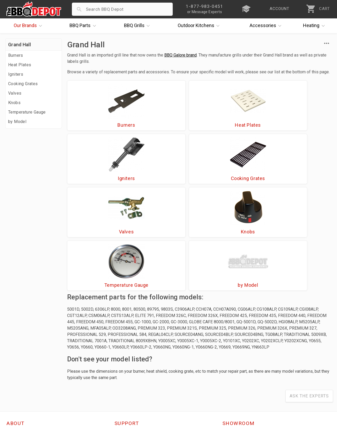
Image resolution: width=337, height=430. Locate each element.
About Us (16, 331)
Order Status (128, 331)
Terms (121, 385)
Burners (15, 55)
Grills (138, 25)
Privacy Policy (129, 377)
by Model (17, 121)
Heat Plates (19, 64)
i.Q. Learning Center (27, 347)
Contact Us (18, 385)
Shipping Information (137, 354)
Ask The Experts (309, 293)
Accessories (267, 25)
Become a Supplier (26, 369)
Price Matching (22, 339)
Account (123, 339)
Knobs (14, 102)
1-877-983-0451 (242, 348)
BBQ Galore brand (180, 55)
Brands (29, 25)
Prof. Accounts (22, 377)
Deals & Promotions (27, 354)
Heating (315, 25)
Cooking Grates (23, 83)
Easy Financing (22, 362)
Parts (84, 25)
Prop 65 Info (128, 369)
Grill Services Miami (135, 362)
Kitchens (200, 25)
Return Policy (128, 347)
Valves (14, 93)
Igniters (15, 74)
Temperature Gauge (27, 112)
